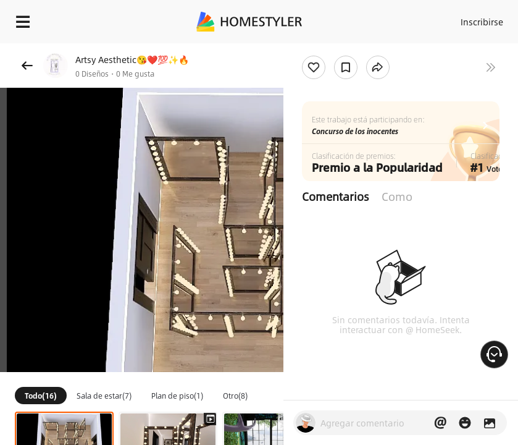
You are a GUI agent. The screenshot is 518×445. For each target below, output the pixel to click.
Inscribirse (482, 21)
